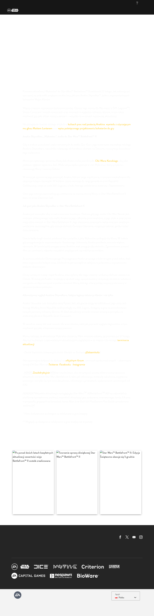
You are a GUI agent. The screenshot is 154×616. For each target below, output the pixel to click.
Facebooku (65, 364)
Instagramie (78, 364)
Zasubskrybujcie (41, 373)
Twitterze (53, 364)
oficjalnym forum (74, 360)
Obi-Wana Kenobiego (106, 161)
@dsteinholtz (92, 352)
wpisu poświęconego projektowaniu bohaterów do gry (86, 128)
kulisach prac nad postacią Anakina (86, 124)
